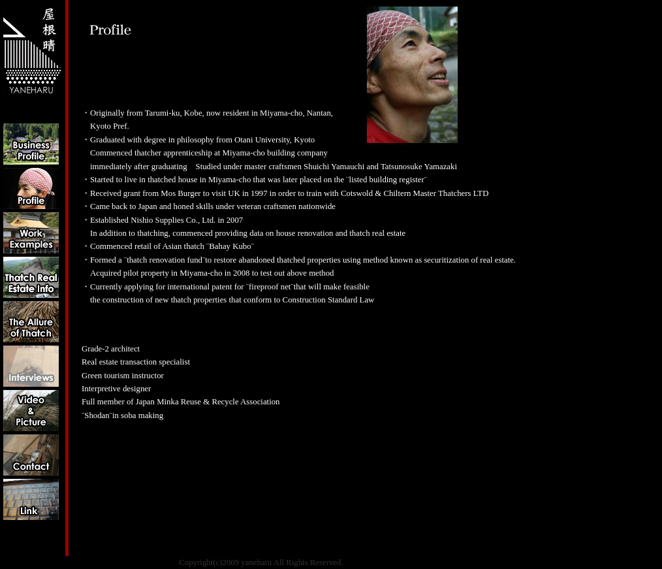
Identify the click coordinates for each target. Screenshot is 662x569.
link (31, 499)
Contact (31, 455)
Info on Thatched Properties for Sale (31, 277)
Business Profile (31, 144)
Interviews (31, 366)
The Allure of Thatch (31, 321)
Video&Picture (31, 410)
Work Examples (31, 232)
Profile (31, 188)
